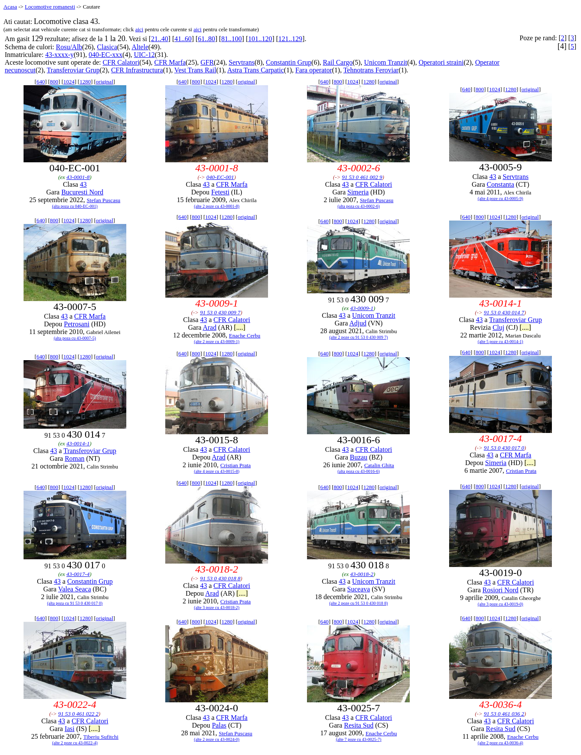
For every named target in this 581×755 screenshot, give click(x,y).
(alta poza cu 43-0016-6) (358, 471)
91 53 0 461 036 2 (504, 713)
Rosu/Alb (69, 47)
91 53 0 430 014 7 (504, 312)
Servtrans (241, 62)
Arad (209, 327)
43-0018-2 (361, 574)
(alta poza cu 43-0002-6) (358, 206)
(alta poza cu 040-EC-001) (75, 206)
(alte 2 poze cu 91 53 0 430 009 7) (358, 337)
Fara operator (313, 70)
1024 (68, 81)
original (104, 81)
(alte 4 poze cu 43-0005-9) (500, 198)
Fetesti (220, 192)
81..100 (231, 38)
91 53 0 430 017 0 (504, 448)
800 (54, 81)
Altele (139, 47)
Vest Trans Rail (195, 70)
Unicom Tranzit (385, 62)
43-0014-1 (77, 443)
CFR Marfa (169, 62)
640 (40, 81)
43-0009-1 (361, 308)
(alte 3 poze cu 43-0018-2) (216, 607)
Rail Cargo (337, 62)
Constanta (500, 184)
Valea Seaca (74, 589)
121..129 (290, 38)
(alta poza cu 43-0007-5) (75, 338)
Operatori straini (441, 62)
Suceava (358, 589)
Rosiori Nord (500, 590)
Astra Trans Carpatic (255, 70)
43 (83, 184)
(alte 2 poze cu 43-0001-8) (216, 206)
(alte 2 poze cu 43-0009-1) (216, 341)
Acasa (10, 6)
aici (139, 29)
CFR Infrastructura (137, 70)
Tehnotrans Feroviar (371, 70)
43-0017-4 (77, 574)
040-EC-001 (220, 177)
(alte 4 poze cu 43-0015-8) (216, 471)
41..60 (182, 38)
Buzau (358, 457)
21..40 (159, 38)
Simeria (358, 192)
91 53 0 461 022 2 (78, 713)
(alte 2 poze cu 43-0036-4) (500, 742)
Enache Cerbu (244, 335)
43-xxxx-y (59, 54)
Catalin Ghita (379, 465)
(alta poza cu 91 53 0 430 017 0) (74, 603)
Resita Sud (358, 725)
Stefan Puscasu (103, 200)
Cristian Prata (235, 465)
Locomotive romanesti (50, 6)
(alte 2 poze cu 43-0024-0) (216, 739)
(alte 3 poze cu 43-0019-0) (500, 604)
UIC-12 (144, 54)
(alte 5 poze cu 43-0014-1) (500, 341)
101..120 (260, 38)
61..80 (206, 38)
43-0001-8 (77, 177)
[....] (239, 327)
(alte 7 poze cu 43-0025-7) (358, 739)
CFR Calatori (121, 62)
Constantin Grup (288, 62)
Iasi (69, 728)
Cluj (498, 327)
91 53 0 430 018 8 (220, 578)
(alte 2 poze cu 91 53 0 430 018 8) (358, 603)
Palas (219, 725)
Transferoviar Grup (73, 70)
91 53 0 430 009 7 (220, 312)
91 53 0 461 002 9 (362, 177)
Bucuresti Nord (82, 192)
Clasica (107, 47)
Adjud (357, 323)
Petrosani (76, 324)
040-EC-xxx (105, 54)
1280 (85, 81)
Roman (74, 458)
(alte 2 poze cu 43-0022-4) (75, 742)
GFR (207, 62)
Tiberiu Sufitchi (100, 737)
